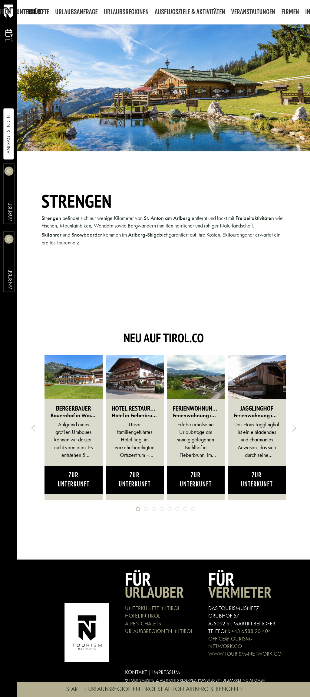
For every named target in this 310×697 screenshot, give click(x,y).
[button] (33, 428)
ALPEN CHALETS (143, 623)
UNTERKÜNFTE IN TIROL (152, 608)
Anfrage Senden (8, 134)
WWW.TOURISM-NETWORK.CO (245, 653)
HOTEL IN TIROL (142, 615)
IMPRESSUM (166, 672)
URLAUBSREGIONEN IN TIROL (159, 631)
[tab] (138, 509)
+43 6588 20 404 (251, 631)
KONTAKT (136, 672)
